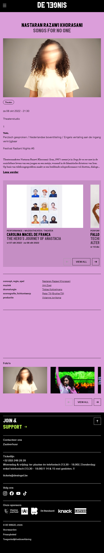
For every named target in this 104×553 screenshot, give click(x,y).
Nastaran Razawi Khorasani (56, 281)
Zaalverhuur (10, 444)
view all (81, 261)
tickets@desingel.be (15, 475)
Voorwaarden (10, 529)
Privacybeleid (9, 534)
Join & (16, 424)
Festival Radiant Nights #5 (18, 148)
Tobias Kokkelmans (52, 289)
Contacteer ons (12, 440)
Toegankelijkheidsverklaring (17, 539)
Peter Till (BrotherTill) (53, 293)
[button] (5, 5)
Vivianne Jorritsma (51, 297)
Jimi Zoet (46, 285)
